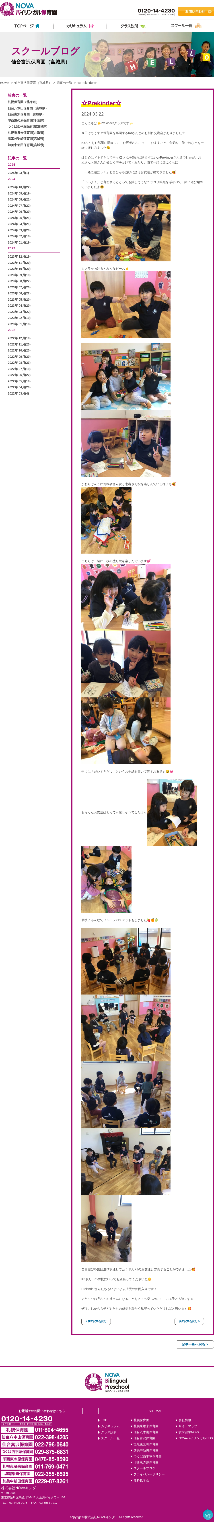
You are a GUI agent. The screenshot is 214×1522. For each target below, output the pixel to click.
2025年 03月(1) (18, 173)
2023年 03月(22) (19, 312)
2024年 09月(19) (19, 193)
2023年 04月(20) (19, 305)
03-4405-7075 (18, 1502)
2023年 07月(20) (19, 287)
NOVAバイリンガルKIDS (196, 1438)
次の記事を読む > (189, 1321)
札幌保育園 (141, 1420)
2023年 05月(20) (19, 299)
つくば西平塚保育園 (148, 1456)
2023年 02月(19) (19, 318)
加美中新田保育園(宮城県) (26, 145)
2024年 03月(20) (19, 230)
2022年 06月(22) (19, 375)
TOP (104, 1420)
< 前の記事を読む (96, 1321)
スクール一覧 (110, 1438)
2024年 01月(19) (19, 242)
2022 (11, 330)
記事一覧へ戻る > (195, 1344)
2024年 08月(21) (19, 199)
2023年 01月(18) (19, 324)
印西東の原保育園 (146, 1462)
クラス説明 (109, 1432)
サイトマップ (188, 1426)
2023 (11, 248)
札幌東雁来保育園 (146, 1426)
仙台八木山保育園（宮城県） (28, 108)
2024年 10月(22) (19, 187)
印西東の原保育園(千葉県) (26, 120)
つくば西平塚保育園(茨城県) (27, 126)
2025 (11, 164)
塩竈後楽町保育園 (146, 1444)
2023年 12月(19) (19, 256)
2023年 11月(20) (19, 263)
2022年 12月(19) (19, 338)
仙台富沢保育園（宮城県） (33, 83)
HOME (4, 83)
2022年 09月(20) (19, 356)
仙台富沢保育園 (144, 1438)
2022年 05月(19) (19, 381)
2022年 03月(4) (18, 393)
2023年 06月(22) (19, 293)
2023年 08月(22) (19, 281)
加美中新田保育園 (146, 1450)
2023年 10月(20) (19, 269)
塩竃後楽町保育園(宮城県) (26, 139)
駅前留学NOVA (189, 1432)
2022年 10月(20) (19, 350)
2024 (11, 179)
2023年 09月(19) (19, 275)
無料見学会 (141, 1480)
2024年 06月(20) (19, 211)
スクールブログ (144, 1468)
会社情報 (185, 1420)
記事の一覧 (64, 83)
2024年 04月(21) (19, 224)
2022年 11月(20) (19, 344)
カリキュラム (110, 1426)
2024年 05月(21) (19, 218)
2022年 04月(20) (19, 387)
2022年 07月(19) (19, 369)
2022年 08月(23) (19, 362)
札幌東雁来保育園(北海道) (26, 132)
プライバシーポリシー (149, 1474)
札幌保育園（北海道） (23, 102)
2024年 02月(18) (19, 236)
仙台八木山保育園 (146, 1432)
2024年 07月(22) (19, 205)
